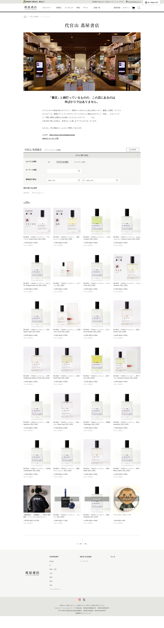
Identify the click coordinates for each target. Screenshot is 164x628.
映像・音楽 (52, 569)
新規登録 (117, 8)
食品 (50, 585)
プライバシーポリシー (87, 593)
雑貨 (50, 577)
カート (134, 9)
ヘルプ (82, 565)
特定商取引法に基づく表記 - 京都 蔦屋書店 (93, 589)
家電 (50, 581)
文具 (50, 573)
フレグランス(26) (79, 162)
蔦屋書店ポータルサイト (118, 561)
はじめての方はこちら (134, 1)
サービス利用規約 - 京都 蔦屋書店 (90, 577)
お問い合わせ (84, 569)
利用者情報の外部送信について (90, 601)
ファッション (37, 193)
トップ (24, 16)
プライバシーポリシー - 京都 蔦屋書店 (92, 597)
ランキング (69, 8)
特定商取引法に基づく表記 (88, 585)
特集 (78, 8)
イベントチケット (55, 589)
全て (49, 162)
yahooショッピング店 (50, 138)
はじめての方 (84, 561)
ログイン (126, 8)
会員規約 (83, 581)
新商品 (58, 8)
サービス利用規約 (85, 573)
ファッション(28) (62, 162)
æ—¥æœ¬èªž (151, 2)
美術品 (51, 561)
